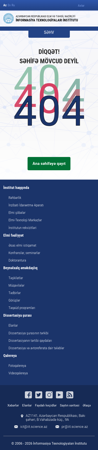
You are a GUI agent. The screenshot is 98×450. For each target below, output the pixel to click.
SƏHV (49, 32)
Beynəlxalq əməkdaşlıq (20, 268)
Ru (13, 5)
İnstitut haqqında (16, 188)
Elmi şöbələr (16, 212)
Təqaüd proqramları (21, 308)
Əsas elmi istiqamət (22, 245)
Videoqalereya (18, 373)
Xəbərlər (13, 405)
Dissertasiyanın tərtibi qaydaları (30, 340)
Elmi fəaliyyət (13, 235)
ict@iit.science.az (33, 427)
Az (5, 5)
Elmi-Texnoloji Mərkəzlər (25, 220)
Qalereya (10, 356)
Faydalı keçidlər (46, 405)
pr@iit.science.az (75, 427)
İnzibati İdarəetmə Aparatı (26, 205)
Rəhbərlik (14, 198)
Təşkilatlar (15, 278)
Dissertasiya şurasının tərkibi (28, 333)
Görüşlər (14, 300)
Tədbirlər (14, 293)
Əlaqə (87, 405)
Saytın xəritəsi (69, 405)
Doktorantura (17, 260)
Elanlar (13, 325)
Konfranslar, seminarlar (24, 253)
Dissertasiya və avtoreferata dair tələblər (36, 348)
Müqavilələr (16, 285)
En (9, 5)
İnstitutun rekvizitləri (22, 228)
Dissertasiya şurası (17, 315)
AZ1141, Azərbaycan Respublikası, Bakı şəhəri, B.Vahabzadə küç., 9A (55, 418)
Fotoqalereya (17, 366)
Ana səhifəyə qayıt (49, 163)
